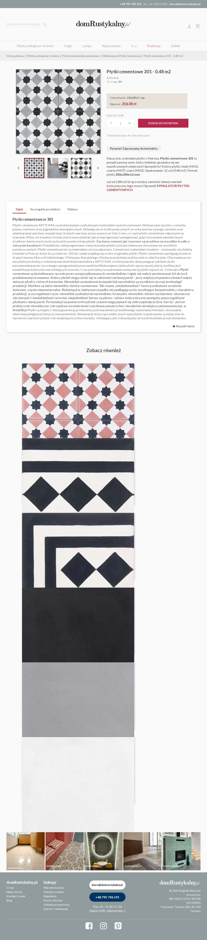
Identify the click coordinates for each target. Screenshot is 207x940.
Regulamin (50, 896)
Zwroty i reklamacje (55, 909)
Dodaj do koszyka (163, 123)
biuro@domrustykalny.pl (185, 4)
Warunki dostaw (53, 887)
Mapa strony (14, 892)
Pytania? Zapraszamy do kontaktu (133, 148)
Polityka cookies (53, 892)
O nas (10, 887)
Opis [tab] (19, 209)
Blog (9, 900)
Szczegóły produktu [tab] (45, 209)
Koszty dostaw (52, 900)
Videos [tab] (72, 209)
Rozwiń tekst (183, 326)
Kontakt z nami (15, 896)
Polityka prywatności (56, 904)
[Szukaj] (26, 24)
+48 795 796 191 (107, 897)
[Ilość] (120, 123)
